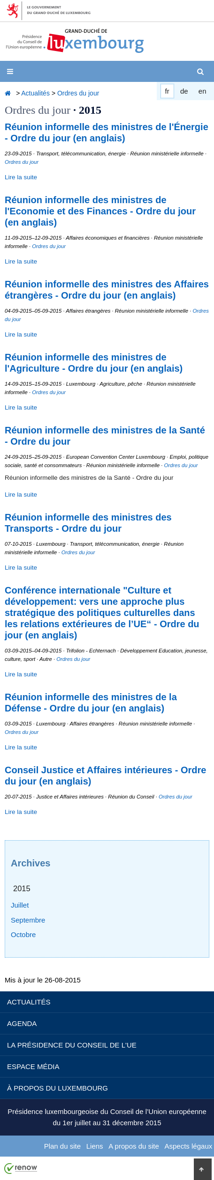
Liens (94, 1146)
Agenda (22, 1023)
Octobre (23, 934)
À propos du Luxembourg (57, 1088)
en (202, 91)
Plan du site (62, 1146)
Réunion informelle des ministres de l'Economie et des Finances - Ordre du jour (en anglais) (100, 211)
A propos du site (133, 1146)
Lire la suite (21, 177)
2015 (22, 888)
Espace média (33, 1066)
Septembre (28, 920)
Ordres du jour (78, 93)
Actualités (35, 93)
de (184, 91)
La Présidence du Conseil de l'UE (72, 1045)
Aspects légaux (189, 1146)
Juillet (20, 905)
